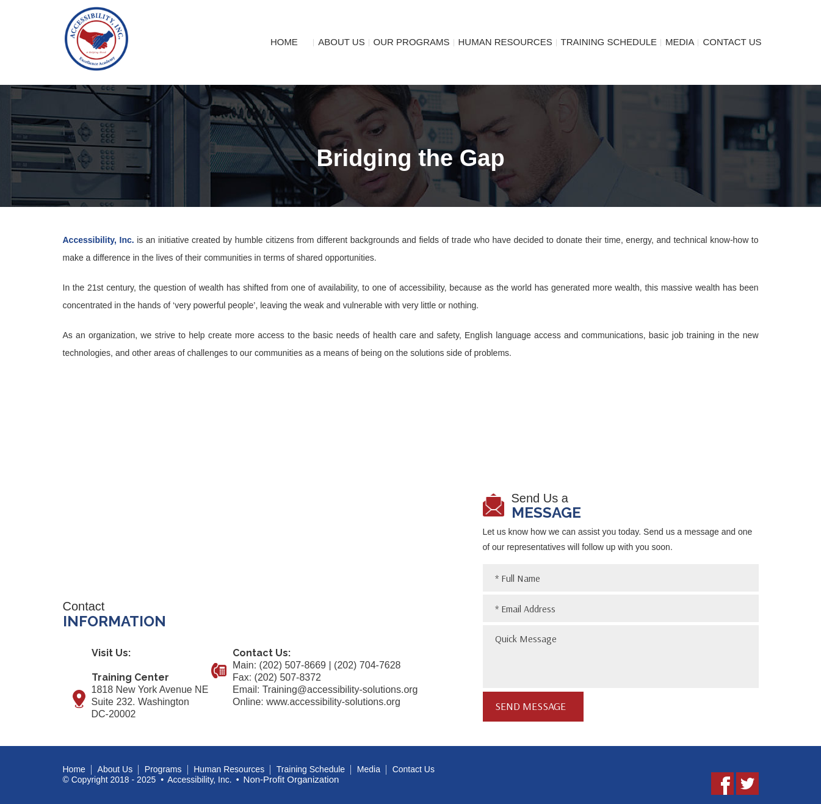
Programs (163, 769)
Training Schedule (609, 42)
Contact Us (732, 42)
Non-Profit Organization (291, 779)
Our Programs (412, 42)
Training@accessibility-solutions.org (340, 689)
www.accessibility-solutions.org (333, 702)
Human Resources (505, 42)
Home (284, 42)
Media (680, 42)
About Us (341, 42)
